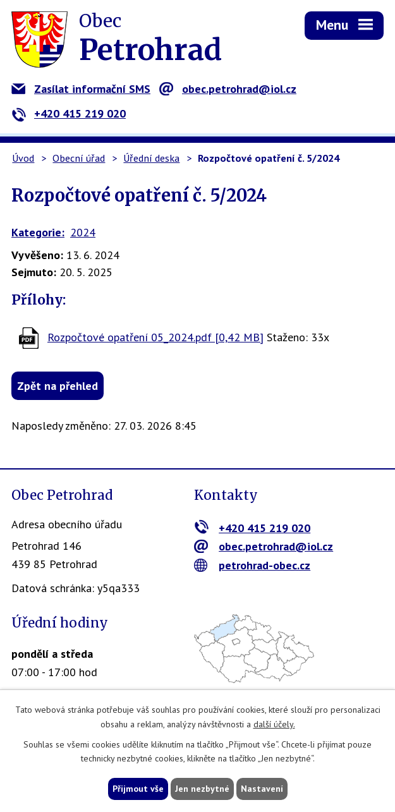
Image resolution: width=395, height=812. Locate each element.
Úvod (23, 158)
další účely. (274, 724)
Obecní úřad (78, 158)
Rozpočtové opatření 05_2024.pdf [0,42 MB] (155, 337)
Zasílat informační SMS (80, 89)
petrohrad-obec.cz (252, 565)
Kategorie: (37, 232)
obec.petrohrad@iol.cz (227, 89)
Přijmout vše (138, 788)
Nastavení (262, 788)
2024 (82, 232)
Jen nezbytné (202, 788)
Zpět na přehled (57, 386)
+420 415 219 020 (68, 113)
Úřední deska (151, 158)
